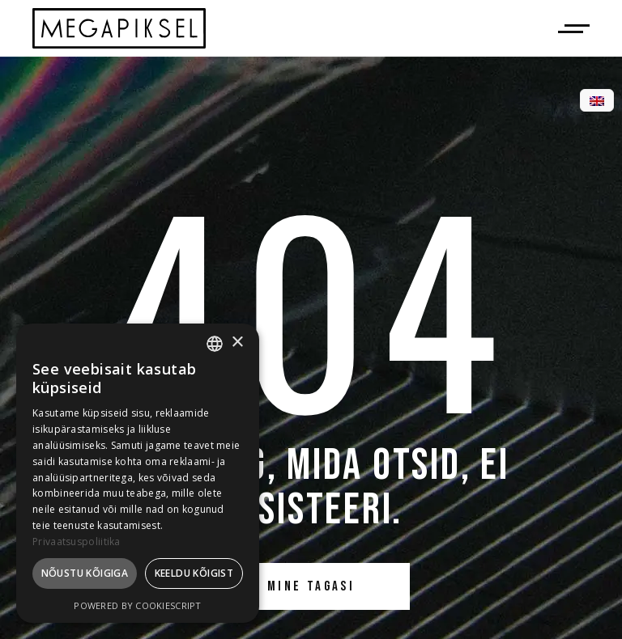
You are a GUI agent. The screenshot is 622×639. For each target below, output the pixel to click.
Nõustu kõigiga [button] (85, 573)
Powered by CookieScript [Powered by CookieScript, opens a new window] (137, 605)
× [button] (237, 342)
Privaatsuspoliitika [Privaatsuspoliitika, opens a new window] (76, 541)
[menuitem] (597, 101)
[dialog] (137, 473)
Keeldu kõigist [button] (194, 573)
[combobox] (215, 344)
